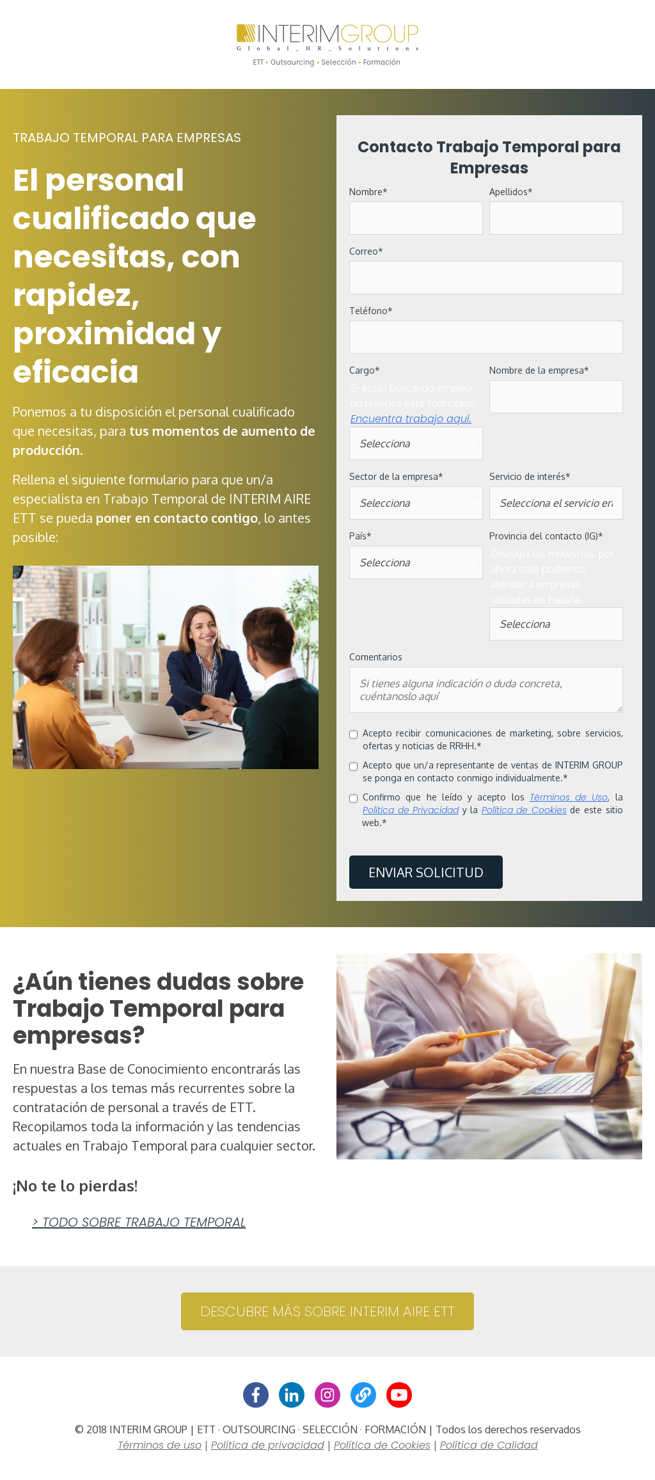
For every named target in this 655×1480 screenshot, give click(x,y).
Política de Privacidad (411, 810)
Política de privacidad (267, 1446)
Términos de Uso (569, 797)
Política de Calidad (489, 1446)
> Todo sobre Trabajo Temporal (139, 1223)
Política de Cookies (524, 810)
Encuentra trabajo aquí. (411, 418)
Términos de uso (159, 1446)
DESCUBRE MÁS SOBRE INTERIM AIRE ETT (327, 1313)
